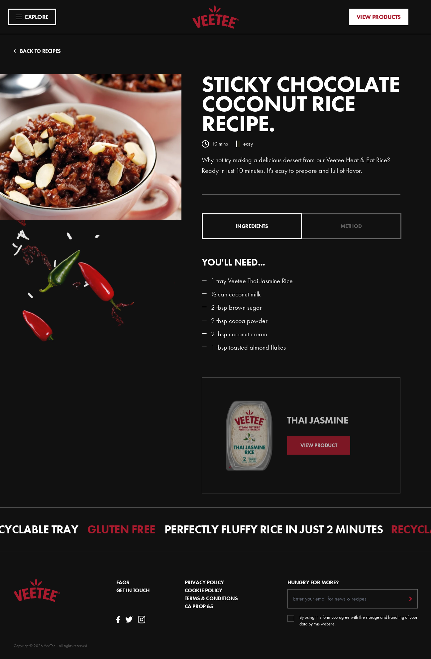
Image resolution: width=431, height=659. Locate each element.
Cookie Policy (203, 590)
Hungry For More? (313, 582)
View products (379, 17)
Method (351, 226)
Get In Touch (133, 590)
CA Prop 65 (199, 606)
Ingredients (252, 226)
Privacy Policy (204, 582)
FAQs (122, 582)
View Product (318, 451)
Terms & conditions (211, 598)
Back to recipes (37, 51)
